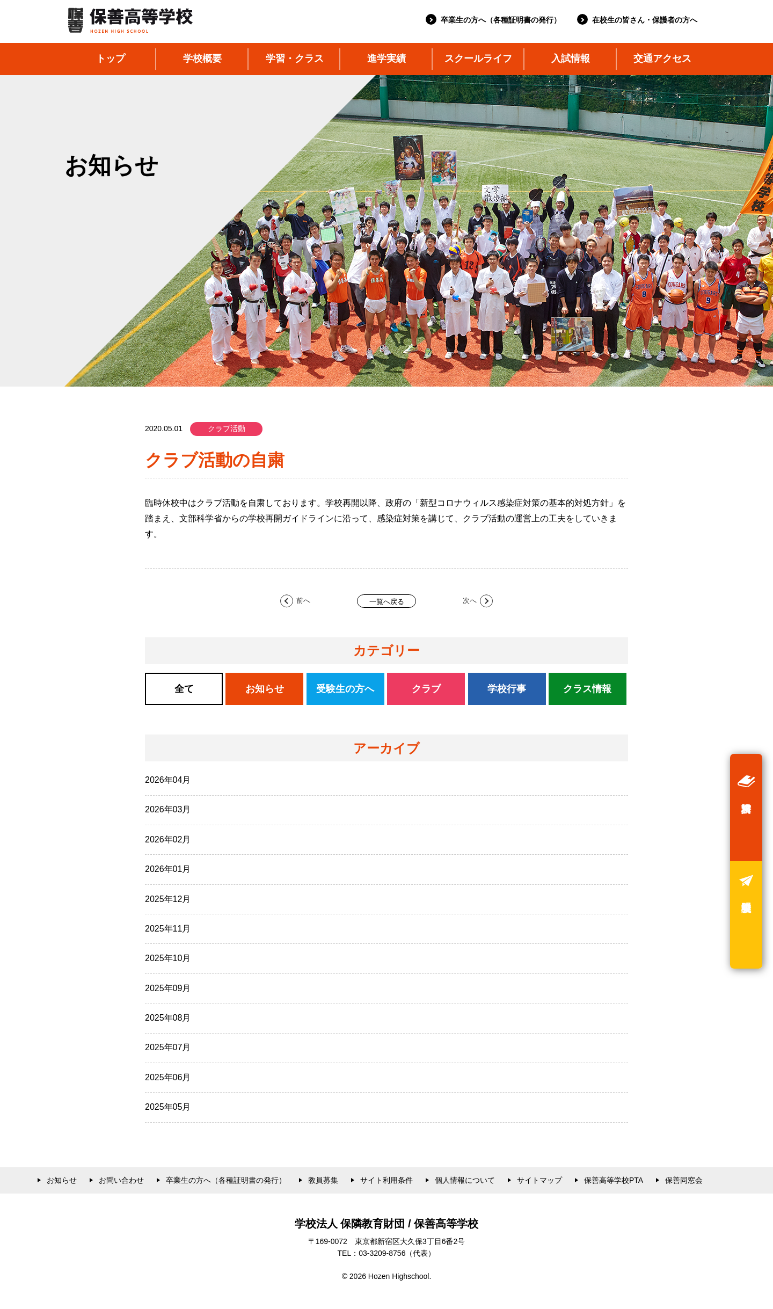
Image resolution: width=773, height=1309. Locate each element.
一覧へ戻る (386, 602)
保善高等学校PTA (613, 1180)
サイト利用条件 (386, 1180)
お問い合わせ (121, 1180)
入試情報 (570, 58)
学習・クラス (295, 58)
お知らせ (62, 1180)
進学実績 (386, 58)
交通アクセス (662, 58)
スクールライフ (478, 58)
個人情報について (465, 1180)
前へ (303, 601)
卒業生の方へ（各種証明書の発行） (501, 20)
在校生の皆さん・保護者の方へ (644, 20)
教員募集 (323, 1180)
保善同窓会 (684, 1180)
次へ (470, 601)
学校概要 (202, 58)
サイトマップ (539, 1180)
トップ (110, 58)
